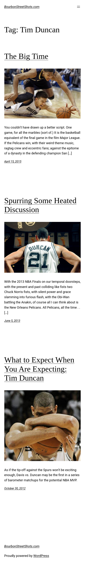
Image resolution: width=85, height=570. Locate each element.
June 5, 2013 (12, 320)
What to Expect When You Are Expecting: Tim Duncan (39, 368)
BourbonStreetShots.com (22, 7)
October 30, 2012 (15, 488)
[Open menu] (78, 7)
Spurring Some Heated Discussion (40, 205)
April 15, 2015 (12, 161)
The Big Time (26, 56)
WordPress (41, 556)
